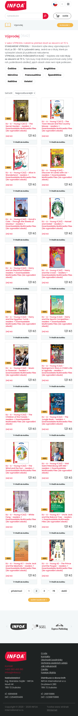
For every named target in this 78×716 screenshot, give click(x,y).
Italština (12, 81)
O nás (44, 653)
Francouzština (33, 74)
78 (53, 591)
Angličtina (49, 68)
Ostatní (28, 81)
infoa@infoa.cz (12, 672)
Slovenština (30, 68)
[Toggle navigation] (68, 4)
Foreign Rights (48, 672)
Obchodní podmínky (52, 659)
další (64, 591)
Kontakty (45, 656)
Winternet (52, 710)
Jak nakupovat (49, 666)
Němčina (13, 74)
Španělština (54, 74)
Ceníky (44, 669)
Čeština (12, 68)
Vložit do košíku (21, 142)
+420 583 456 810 (14, 669)
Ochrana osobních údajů (54, 662)
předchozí (16, 591)
